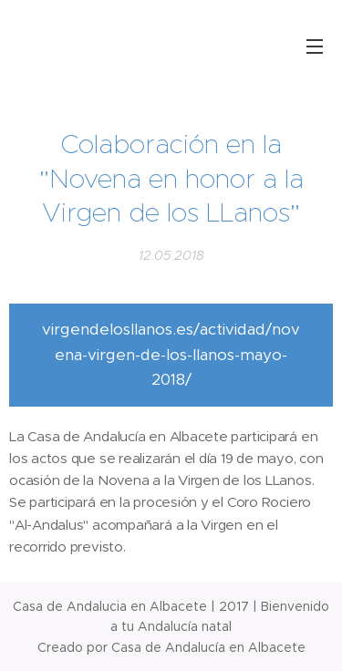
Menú (314, 46)
